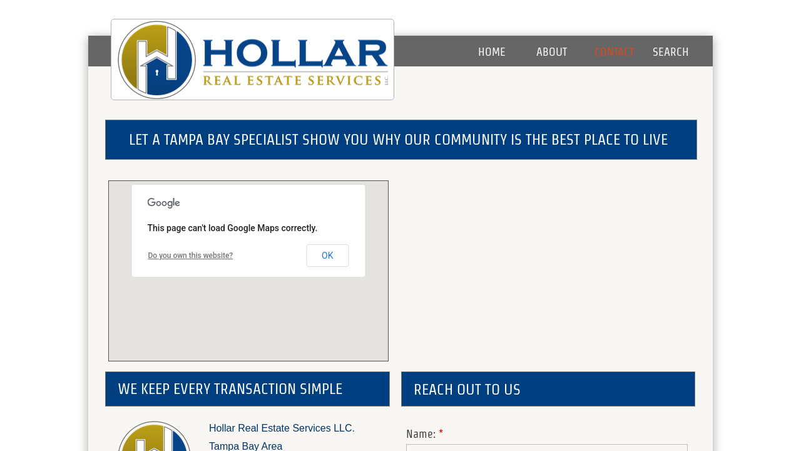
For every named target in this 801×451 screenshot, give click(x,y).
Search (671, 52)
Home (492, 52)
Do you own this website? (190, 255)
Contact (614, 52)
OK (327, 256)
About (551, 52)
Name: (424, 434)
